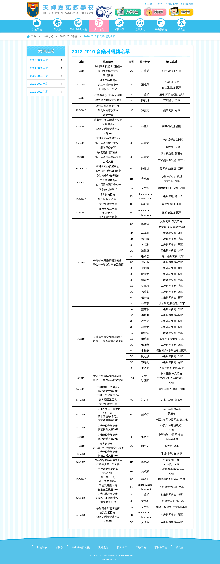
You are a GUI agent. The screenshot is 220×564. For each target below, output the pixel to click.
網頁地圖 (188, 3)
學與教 (57, 25)
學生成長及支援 (78, 25)
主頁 (149, 3)
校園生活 (119, 25)
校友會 (181, 25)
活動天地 (140, 25)
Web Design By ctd (110, 559)
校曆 (159, 3)
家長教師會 (161, 25)
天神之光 (99, 25)
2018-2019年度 (68, 36)
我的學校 (37, 25)
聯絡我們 (173, 3)
